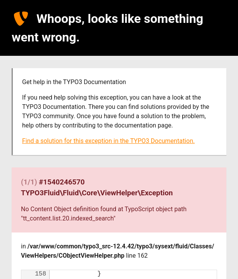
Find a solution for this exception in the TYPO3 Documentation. (108, 141)
